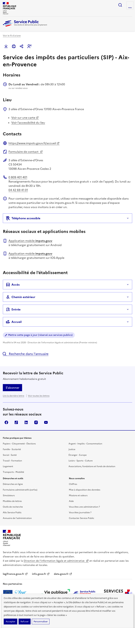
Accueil (14, 322)
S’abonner (12, 387)
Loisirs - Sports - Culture (81, 460)
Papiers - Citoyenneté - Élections (19, 443)
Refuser (24, 621)
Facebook (6, 422)
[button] (29, 46)
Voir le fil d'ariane (12, 35)
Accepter (10, 621)
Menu (130, 8)
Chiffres (73, 484)
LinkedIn (26, 422)
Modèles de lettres (12, 501)
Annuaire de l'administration (17, 518)
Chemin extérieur (20, 297)
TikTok (16, 422)
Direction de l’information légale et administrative (56, 561)
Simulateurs (9, 495)
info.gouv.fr (41, 574)
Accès (13, 284)
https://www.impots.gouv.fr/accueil (34, 143)
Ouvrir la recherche (120, 5)
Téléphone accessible (23, 218)
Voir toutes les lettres (38, 395)
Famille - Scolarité (12, 449)
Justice (72, 449)
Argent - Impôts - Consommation (85, 443)
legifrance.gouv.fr (15, 574)
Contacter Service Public (81, 518)
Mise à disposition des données (84, 489)
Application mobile (30, 241)
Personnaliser (41, 621)
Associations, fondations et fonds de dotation (92, 466)
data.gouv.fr (63, 574)
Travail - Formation (12, 460)
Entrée (13, 309)
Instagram (36, 422)
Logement (8, 466)
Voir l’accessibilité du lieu (28, 122)
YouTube (45, 422)
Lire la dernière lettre (13, 395)
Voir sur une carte (25, 117)
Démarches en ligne (13, 484)
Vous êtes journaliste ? (80, 512)
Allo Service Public (12, 512)
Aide (71, 501)
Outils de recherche (13, 506)
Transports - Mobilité (13, 472)
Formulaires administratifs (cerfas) (20, 489)
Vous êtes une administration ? (84, 506)
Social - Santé (10, 455)
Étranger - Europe (78, 455)
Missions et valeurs (78, 495)
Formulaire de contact (25, 152)
